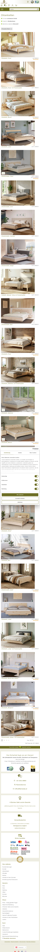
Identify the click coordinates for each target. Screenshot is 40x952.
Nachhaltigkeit (5, 913)
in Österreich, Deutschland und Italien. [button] (20, 826)
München (4, 896)
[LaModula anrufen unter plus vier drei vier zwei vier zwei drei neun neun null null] (1, 5)
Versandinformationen (7, 911)
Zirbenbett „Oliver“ (7, 531)
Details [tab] (20, 452)
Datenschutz (5, 930)
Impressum (5, 934)
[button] (27, 1)
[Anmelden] (12, 5)
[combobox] (24, 9)
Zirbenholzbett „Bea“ (7, 324)
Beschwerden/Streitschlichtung (10, 936)
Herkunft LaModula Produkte (9, 915)
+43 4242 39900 (20, 780)
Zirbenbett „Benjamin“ (7, 707)
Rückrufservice (20, 784)
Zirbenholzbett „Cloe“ (7, 206)
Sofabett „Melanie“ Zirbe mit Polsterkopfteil (13, 295)
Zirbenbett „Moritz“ (7, 117)
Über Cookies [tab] (33, 452)
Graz (3, 888)
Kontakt (4, 869)
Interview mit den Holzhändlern (10, 917)
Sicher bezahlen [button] (20, 838)
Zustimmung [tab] (7, 452)
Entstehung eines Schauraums (10, 879)
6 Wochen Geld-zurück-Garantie (10, 906)
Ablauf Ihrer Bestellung (8, 904)
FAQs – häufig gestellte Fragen (10, 902)
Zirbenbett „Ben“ (6, 560)
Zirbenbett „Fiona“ (6, 58)
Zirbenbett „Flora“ (6, 354)
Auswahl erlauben (20, 498)
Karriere (4, 875)
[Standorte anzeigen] (9, 5)
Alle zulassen (20, 494)
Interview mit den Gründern (9, 877)
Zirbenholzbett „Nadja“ (8, 265)
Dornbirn (4, 894)
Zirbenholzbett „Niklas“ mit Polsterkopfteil (13, 737)
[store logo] (4, 2)
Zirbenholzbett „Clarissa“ (8, 236)
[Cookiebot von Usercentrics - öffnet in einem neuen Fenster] (32, 449)
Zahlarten (4, 909)
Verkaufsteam (5, 871)
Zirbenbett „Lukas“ (7, 619)
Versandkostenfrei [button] (20, 820)
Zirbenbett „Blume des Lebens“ (10, 678)
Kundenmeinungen (7, 867)
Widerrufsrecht (6, 927)
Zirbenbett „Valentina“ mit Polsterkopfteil (13, 383)
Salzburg (4, 890)
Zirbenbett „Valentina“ (7, 413)
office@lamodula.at (20, 789)
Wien (3, 885)
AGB (3, 925)
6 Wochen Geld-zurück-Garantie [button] (20, 802)
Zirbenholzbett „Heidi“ (7, 590)
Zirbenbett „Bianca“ (7, 442)
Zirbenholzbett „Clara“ (8, 176)
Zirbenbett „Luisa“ (6, 146)
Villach (4, 892)
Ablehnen (20, 502)
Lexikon (4, 919)
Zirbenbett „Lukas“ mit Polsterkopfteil (12, 649)
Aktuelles (4, 873)
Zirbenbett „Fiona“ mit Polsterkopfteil (12, 87)
